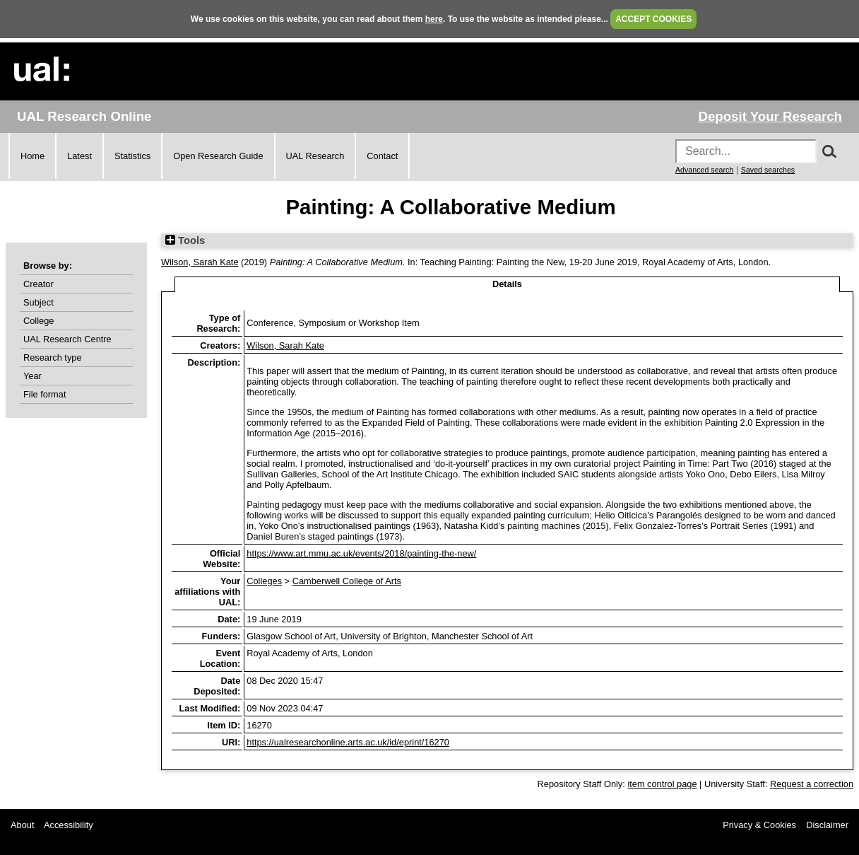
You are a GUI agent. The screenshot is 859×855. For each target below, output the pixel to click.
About (22, 825)
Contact (382, 156)
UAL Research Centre (67, 339)
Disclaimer (827, 825)
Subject (38, 302)
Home (32, 156)
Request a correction (811, 784)
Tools (185, 240)
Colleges (264, 581)
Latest (79, 156)
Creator (38, 284)
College (38, 320)
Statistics (132, 156)
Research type (52, 357)
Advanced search (704, 169)
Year (32, 376)
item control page (662, 784)
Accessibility (68, 825)
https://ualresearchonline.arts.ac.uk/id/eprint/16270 (348, 742)
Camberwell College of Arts (346, 581)
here (434, 19)
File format (44, 394)
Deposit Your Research (770, 116)
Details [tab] (507, 284)
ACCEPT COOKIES (653, 19)
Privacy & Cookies (759, 825)
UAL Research (315, 156)
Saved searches (768, 169)
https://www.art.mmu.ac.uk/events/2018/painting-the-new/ (361, 553)
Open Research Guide (218, 156)
